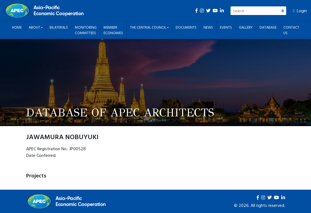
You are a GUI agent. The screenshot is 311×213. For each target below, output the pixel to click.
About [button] (35, 27)
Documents (186, 27)
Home (17, 27)
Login (300, 10)
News (208, 27)
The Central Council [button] (148, 27)
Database (267, 27)
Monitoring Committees (86, 30)
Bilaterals (59, 27)
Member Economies (113, 30)
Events (226, 27)
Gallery (246, 27)
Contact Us (291, 30)
